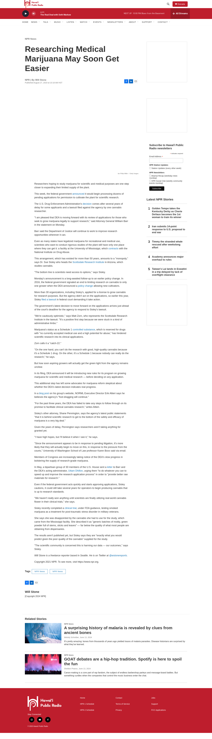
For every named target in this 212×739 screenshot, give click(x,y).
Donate (183, 7)
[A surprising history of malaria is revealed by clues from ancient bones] (43, 639)
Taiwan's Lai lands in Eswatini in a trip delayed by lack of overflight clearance (169, 278)
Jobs (153, 704)
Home (25, 28)
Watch (83, 28)
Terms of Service (123, 710)
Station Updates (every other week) (166, 174)
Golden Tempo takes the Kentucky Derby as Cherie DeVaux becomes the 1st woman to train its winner (167, 219)
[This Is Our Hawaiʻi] (167, 311)
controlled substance (84, 335)
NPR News (30, 45)
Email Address (156, 162)
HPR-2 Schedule (87, 716)
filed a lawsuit (49, 305)
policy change (85, 292)
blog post (44, 399)
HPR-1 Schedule (87, 710)
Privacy (119, 716)
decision (87, 210)
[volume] (33, 20)
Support (154, 710)
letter (109, 473)
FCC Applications (158, 716)
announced (78, 200)
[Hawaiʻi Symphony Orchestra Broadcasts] (167, 68)
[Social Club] (167, 121)
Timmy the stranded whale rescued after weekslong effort (167, 250)
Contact (119, 704)
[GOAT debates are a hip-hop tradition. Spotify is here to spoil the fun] (43, 670)
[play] (25, 19)
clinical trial (71, 514)
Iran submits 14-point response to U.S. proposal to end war (168, 235)
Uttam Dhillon (75, 476)
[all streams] (180, 19)
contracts (113, 254)
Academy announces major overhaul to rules (168, 264)
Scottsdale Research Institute (88, 268)
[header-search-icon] (169, 7)
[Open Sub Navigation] (39, 28)
